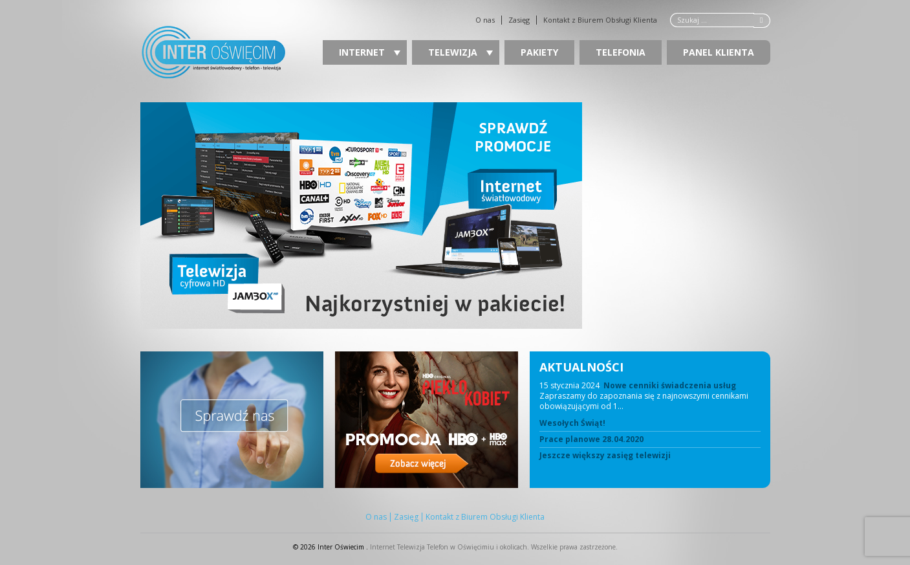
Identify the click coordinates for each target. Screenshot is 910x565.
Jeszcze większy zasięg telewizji (605, 455)
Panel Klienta (718, 52)
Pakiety (539, 52)
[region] (455, 215)
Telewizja (460, 52)
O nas (485, 20)
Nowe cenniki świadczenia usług (669, 385)
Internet (369, 52)
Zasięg (519, 20)
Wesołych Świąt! (572, 423)
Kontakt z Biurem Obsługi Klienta (600, 20)
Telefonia (620, 52)
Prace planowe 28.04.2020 (591, 439)
